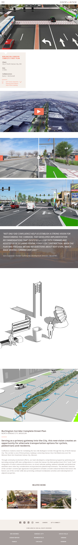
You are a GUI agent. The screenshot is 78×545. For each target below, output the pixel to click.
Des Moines (14, 534)
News (37, 522)
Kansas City (39, 534)
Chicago (39, 541)
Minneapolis (39, 537)
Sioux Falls (63, 534)
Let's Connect (55, 522)
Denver (63, 541)
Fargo (14, 541)
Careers (44, 522)
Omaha (63, 537)
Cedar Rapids (15, 537)
